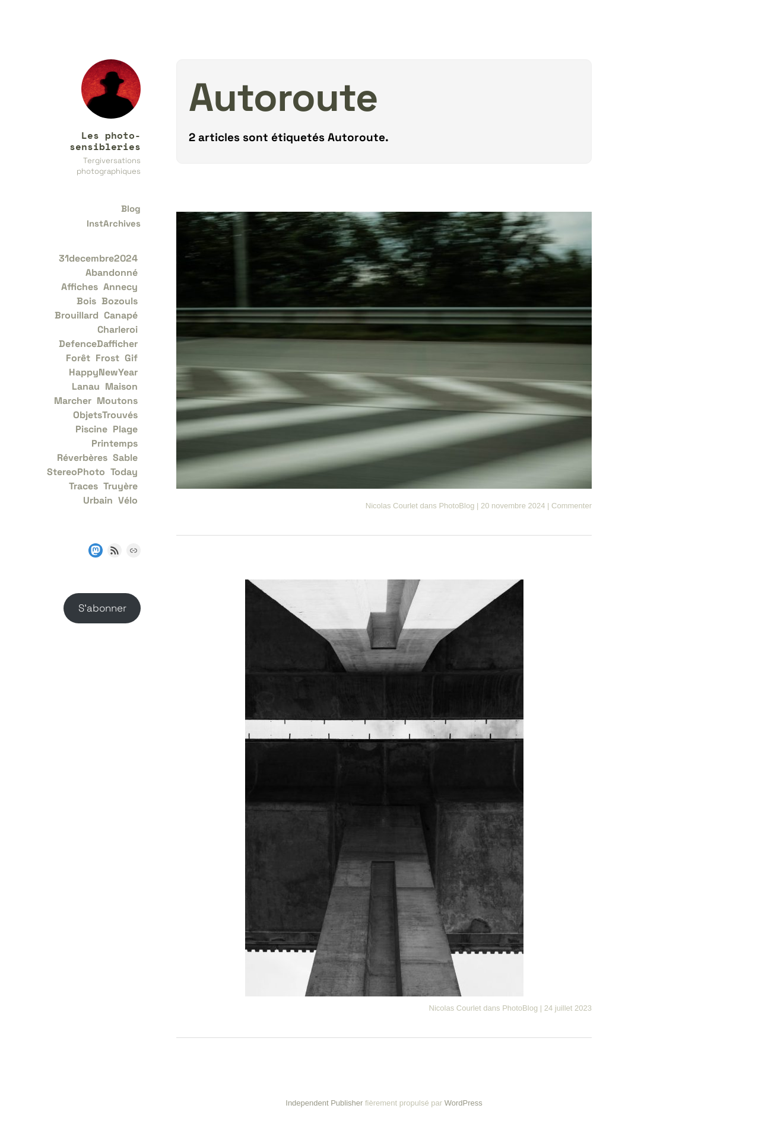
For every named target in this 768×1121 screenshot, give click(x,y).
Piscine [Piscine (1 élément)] (91, 429)
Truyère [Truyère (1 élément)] (120, 486)
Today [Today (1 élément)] (124, 472)
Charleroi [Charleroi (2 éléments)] (117, 329)
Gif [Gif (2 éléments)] (131, 358)
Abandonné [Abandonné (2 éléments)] (111, 272)
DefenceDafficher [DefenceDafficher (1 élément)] (98, 343)
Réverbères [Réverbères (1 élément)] (82, 457)
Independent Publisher (324, 1102)
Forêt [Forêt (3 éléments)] (78, 358)
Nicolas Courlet (392, 505)
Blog (131, 208)
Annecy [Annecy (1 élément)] (120, 287)
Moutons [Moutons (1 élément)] (117, 400)
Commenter (571, 505)
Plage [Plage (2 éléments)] (125, 429)
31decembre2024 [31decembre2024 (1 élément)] (98, 258)
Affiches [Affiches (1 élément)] (79, 287)
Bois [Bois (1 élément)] (86, 301)
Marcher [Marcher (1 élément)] (72, 400)
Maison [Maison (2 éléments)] (121, 386)
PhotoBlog (456, 505)
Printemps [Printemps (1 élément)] (114, 443)
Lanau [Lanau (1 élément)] (86, 386)
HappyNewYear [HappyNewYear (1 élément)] (103, 372)
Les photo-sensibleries (105, 141)
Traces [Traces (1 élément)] (83, 486)
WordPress (464, 1102)
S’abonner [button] (102, 607)
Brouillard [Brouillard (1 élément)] (77, 315)
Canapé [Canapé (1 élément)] (121, 315)
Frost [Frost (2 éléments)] (107, 358)
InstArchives (114, 223)
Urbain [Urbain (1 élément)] (98, 500)
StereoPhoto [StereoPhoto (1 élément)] (76, 472)
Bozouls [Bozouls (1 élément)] (119, 301)
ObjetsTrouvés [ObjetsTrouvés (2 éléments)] (105, 415)
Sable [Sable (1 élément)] (125, 457)
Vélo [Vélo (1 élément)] (128, 500)
